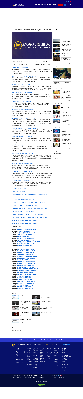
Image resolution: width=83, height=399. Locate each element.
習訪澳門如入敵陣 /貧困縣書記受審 (25, 249)
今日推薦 (55, 66)
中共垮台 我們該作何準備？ (23, 236)
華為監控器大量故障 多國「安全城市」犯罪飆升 (23, 153)
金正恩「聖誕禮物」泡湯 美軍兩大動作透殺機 (22, 109)
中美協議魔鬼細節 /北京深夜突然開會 (26, 258)
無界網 (55, 377)
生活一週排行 (56, 127)
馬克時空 (35, 364)
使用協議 (33, 375)
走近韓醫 (48, 358)
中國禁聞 (28, 353)
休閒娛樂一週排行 (57, 88)
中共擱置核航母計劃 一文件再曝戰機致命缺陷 (22, 163)
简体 (40, 1)
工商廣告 (63, 370)
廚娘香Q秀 (56, 361)
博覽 (50, 4)
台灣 (20, 352)
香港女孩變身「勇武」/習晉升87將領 (26, 263)
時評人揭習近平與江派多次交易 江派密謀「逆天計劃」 (66, 59)
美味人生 (56, 356)
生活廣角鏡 (56, 350)
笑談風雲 (41, 352)
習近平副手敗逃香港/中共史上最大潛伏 (26, 270)
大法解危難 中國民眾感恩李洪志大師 (20, 67)
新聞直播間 (60, 4)
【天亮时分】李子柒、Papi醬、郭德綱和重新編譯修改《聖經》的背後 (28, 202)
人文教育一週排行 (57, 103)
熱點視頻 (22, 357)
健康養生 (49, 349)
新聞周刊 (28, 358)
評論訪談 (54, 4)
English (49, 339)
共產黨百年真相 (65, 353)
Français (53, 339)
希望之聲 (34, 377)
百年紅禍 (63, 361)
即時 (47, 4)
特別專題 (55, 151)
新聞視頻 (29, 349)
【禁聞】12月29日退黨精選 (18, 191)
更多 (64, 377)
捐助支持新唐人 (47, 344)
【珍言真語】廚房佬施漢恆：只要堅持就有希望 (23, 211)
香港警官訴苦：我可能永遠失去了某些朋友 (22, 136)
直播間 (39, 344)
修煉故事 (63, 368)
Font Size (47, 61)
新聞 (36, 4)
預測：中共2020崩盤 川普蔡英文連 (25, 240)
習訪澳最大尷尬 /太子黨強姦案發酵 (25, 238)
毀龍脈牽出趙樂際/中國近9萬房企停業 (26, 261)
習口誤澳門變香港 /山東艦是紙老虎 (25, 243)
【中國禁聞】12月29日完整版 (19, 188)
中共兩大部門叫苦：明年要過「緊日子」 (21, 84)
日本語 (62, 339)
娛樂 (24, 351)
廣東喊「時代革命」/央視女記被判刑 (26, 281)
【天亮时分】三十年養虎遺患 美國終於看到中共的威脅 (25, 205)
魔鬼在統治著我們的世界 (66, 356)
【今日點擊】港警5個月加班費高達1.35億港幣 (23, 199)
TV (65, 4)
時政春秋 (35, 355)
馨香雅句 (41, 355)
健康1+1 (48, 350)
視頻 (39, 4)
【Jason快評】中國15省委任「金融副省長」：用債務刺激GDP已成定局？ (29, 208)
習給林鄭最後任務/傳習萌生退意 (24, 245)
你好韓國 (56, 353)
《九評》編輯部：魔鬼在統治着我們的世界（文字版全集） (26, 223)
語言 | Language (45, 1)
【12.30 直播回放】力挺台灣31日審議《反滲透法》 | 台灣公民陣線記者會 (29, 217)
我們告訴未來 (64, 350)
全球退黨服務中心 (41, 377)
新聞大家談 (35, 350)
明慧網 (47, 377)
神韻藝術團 (19, 377)
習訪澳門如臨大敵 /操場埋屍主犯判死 (26, 251)
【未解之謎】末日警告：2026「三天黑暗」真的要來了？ (66, 107)
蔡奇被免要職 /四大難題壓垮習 (24, 231)
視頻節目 (29, 344)
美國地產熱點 (42, 361)
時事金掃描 (35, 353)
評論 (17, 354)
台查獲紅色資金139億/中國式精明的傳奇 (26, 229)
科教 (20, 355)
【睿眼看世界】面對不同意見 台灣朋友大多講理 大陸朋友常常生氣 (27, 214)
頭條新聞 (55, 29)
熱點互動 (35, 352)
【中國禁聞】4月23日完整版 (45, 301)
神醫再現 (48, 356)
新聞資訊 (16, 26)
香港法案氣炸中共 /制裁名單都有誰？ (26, 283)
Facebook (66, 1)
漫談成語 (41, 356)
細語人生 (35, 367)
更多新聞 (69, 100)
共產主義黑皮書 (56, 156)
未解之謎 (41, 350)
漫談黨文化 (55, 158)
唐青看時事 (35, 361)
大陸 (19, 26)
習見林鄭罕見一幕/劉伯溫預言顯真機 (26, 252)
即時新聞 (18, 359)
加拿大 (20, 339)
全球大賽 (22, 362)
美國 (17, 352)
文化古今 (41, 359)
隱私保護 (28, 375)
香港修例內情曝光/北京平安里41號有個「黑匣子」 (29, 242)
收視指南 (23, 375)
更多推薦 (69, 86)
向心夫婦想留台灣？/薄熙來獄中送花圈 (26, 274)
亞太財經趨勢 (29, 364)
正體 (37, 1)
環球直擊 (28, 352)
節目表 (34, 344)
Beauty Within (56, 358)
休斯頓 (31, 339)
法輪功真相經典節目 (57, 153)
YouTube (70, 1)
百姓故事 (63, 365)
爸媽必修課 (42, 358)
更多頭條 (69, 63)
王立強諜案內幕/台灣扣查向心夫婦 (25, 288)
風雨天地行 (64, 362)
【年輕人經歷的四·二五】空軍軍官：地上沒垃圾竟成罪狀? (45, 314)
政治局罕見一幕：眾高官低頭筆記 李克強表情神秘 (24, 76)
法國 (34, 339)
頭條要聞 (18, 357)
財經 (20, 354)
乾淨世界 (30, 377)
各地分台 (33, 1)
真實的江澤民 (64, 359)
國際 (17, 351)
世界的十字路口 (36, 362)
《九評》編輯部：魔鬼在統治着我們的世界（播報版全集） (26, 220)
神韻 (27, 1)
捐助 (57, 1)
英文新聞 (50, 1)
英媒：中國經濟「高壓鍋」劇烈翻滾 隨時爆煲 (22, 93)
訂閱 (66, 344)
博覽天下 (18, 360)
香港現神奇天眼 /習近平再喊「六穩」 (26, 267)
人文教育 (42, 349)
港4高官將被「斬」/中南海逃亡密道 (25, 265)
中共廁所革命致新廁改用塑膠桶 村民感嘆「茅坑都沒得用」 (26, 128)
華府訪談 (28, 359)
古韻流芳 (41, 353)
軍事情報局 (35, 359)
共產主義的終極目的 (65, 355)
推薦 (45, 4)
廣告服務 (42, 375)
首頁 (12, 26)
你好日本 (56, 352)
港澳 (20, 351)
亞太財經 (28, 365)
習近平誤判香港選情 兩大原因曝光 (25, 285)
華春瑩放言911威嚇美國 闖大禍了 (25, 272)
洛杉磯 (24, 339)
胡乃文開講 (49, 353)
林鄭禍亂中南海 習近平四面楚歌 (24, 276)
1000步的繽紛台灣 (57, 363)
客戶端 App (52, 375)
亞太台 (40, 339)
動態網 (51, 377)
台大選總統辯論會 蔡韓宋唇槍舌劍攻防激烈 (22, 172)
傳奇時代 (63, 352)
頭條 (42, 4)
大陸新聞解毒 (36, 365)
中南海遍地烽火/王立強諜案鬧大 (24, 286)
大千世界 (56, 359)
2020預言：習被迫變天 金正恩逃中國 (26, 233)
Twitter (68, 1)
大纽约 (17, 339)
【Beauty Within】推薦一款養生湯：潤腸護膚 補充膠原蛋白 (66, 97)
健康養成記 (49, 355)
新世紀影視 (60, 377)
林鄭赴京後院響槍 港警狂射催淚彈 (25, 254)
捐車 (60, 1)
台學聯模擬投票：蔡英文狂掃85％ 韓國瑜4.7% (23, 145)
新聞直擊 (28, 356)
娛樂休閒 (56, 349)
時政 (22, 26)
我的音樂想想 (56, 365)
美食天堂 (56, 355)
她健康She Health (50, 352)
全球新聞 (28, 350)
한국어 (65, 339)
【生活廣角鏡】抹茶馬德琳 (66, 143)
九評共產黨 (64, 358)
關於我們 (18, 375)
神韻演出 (18, 362)
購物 (63, 1)
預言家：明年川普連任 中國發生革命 (26, 234)
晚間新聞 (28, 355)
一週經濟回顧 (29, 361)
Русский (58, 339)
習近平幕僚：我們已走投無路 (24, 277)
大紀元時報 (25, 377)
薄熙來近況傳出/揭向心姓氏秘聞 (24, 279)
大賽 (30, 1)
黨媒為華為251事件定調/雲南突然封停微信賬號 (28, 269)
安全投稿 (37, 375)
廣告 (54, 1)
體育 (24, 352)
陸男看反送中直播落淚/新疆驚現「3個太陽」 (27, 256)
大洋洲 (27, 339)
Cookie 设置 (41, 385)
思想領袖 (35, 356)
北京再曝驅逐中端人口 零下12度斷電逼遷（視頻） (24, 118)
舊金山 (37, 339)
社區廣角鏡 (29, 362)
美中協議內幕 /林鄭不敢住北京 (24, 260)
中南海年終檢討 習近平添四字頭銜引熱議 (21, 101)
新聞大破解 (35, 358)
